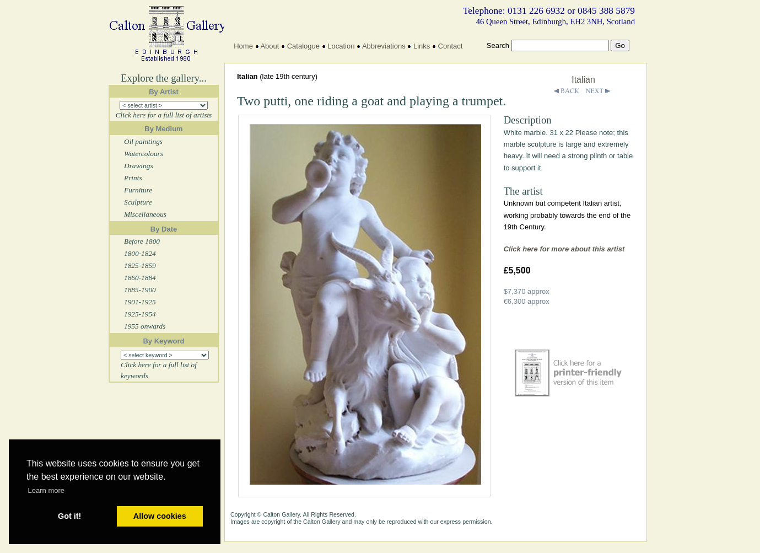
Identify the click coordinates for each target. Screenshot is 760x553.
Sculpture (138, 202)
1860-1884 (140, 277)
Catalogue (303, 46)
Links (421, 46)
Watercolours (143, 153)
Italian (583, 79)
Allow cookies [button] (159, 516)
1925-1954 (140, 314)
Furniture (138, 190)
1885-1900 (140, 290)
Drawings (138, 166)
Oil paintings (143, 141)
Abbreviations (384, 46)
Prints (133, 178)
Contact (450, 46)
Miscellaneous (145, 214)
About (269, 46)
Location (340, 46)
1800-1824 (140, 253)
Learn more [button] (46, 490)
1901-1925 (140, 302)
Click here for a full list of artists (164, 115)
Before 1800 (142, 241)
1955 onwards (144, 326)
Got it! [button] (69, 516)
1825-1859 (140, 265)
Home (243, 46)
